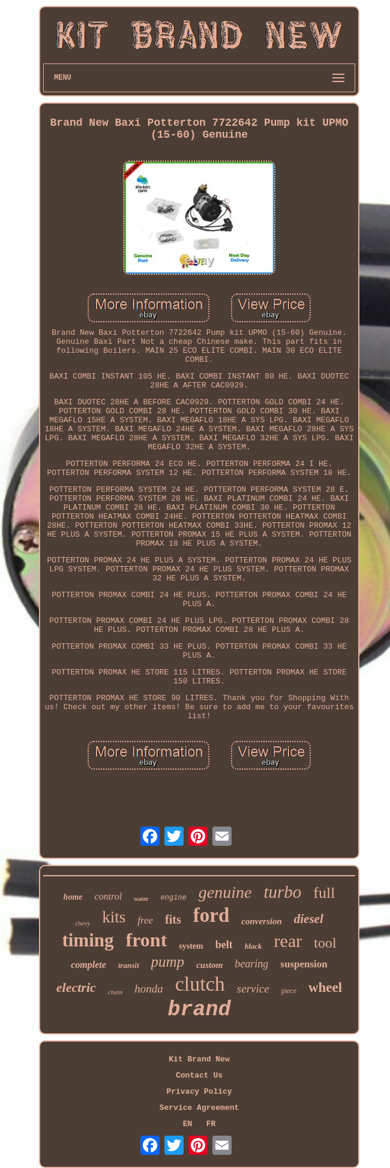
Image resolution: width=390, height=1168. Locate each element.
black (253, 946)
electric (76, 987)
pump (168, 962)
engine (174, 898)
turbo (282, 891)
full (324, 892)
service (253, 988)
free (145, 920)
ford (211, 915)
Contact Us (199, 1075)
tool (325, 943)
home (73, 896)
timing (87, 940)
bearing (251, 964)
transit (128, 965)
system (191, 946)
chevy (82, 923)
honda (148, 988)
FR (211, 1123)
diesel (308, 919)
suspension (303, 964)
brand (198, 1010)
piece (288, 991)
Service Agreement (199, 1107)
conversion (261, 921)
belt (224, 945)
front (146, 940)
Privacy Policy (199, 1091)
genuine (225, 892)
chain (115, 991)
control (108, 896)
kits (113, 917)
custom (209, 965)
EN (188, 1123)
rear (288, 941)
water (141, 898)
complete (88, 965)
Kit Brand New (199, 1059)
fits (173, 919)
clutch (200, 984)
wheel (325, 987)
